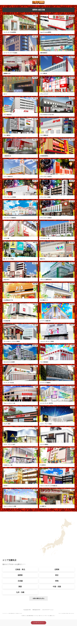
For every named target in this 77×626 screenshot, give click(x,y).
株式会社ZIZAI (36, 609)
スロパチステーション (48, 609)
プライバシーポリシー (44, 615)
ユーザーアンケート (38, 622)
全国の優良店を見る (34, 598)
